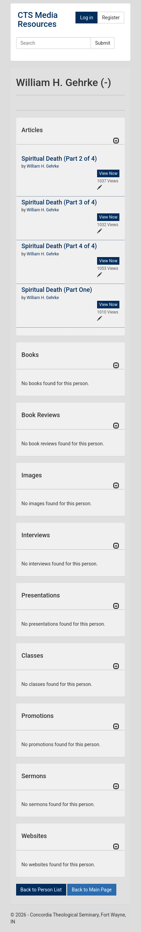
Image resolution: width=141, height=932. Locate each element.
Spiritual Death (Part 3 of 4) (59, 202)
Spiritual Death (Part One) (57, 289)
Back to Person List (41, 889)
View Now (108, 173)
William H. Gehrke (43, 166)
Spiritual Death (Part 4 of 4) (59, 246)
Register (110, 17)
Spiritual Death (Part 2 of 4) (59, 158)
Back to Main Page (91, 889)
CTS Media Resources (38, 19)
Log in (86, 17)
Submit (102, 43)
